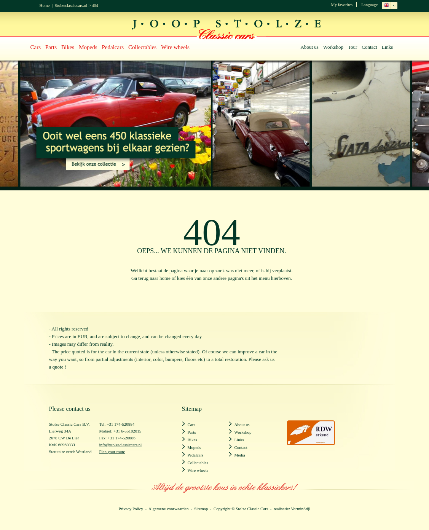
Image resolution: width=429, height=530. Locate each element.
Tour (352, 47)
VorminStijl (300, 508)
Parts (51, 47)
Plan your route (112, 451)
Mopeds (88, 47)
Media (239, 455)
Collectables (142, 47)
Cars (35, 47)
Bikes (67, 47)
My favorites (342, 4)
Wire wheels (175, 47)
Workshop (333, 47)
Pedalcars (113, 47)
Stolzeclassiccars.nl (71, 5)
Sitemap (201, 508)
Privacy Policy (131, 508)
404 (95, 5)
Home (45, 5)
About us (310, 47)
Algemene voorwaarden (168, 508)
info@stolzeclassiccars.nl (120, 444)
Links (387, 47)
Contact (369, 47)
